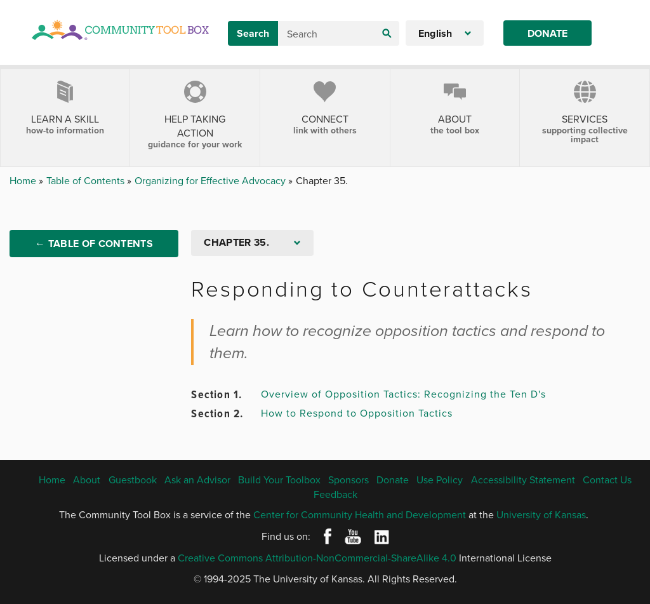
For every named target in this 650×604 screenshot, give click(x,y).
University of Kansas (541, 514)
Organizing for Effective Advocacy (211, 180)
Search (253, 33)
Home (24, 180)
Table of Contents (86, 180)
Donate (547, 33)
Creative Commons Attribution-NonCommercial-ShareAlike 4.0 (317, 558)
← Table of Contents (94, 243)
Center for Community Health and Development (359, 514)
